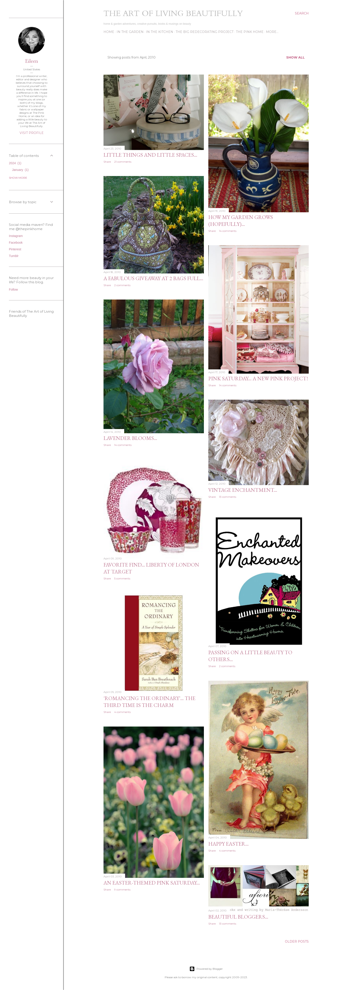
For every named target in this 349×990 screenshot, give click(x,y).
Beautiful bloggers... (238, 916)
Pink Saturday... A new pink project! (258, 378)
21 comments (122, 161)
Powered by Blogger (206, 969)
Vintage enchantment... (242, 489)
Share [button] (107, 161)
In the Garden (130, 32)
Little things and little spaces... (150, 154)
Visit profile (32, 133)
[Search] (302, 13)
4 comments (122, 712)
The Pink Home (250, 32)
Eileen (31, 60)
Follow (13, 289)
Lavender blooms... (130, 438)
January (20, 170)
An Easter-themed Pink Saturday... (151, 882)
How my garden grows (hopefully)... (240, 220)
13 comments (227, 496)
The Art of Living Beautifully (173, 13)
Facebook (15, 242)
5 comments (122, 578)
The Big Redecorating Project (204, 32)
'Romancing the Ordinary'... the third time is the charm (149, 702)
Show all (295, 57)
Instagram (16, 236)
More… (272, 32)
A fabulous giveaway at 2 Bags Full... (153, 278)
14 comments (227, 231)
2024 (15, 163)
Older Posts (297, 941)
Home (108, 32)
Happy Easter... (228, 843)
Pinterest (15, 249)
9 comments (122, 889)
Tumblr (13, 256)
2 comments (122, 285)
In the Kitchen (159, 32)
